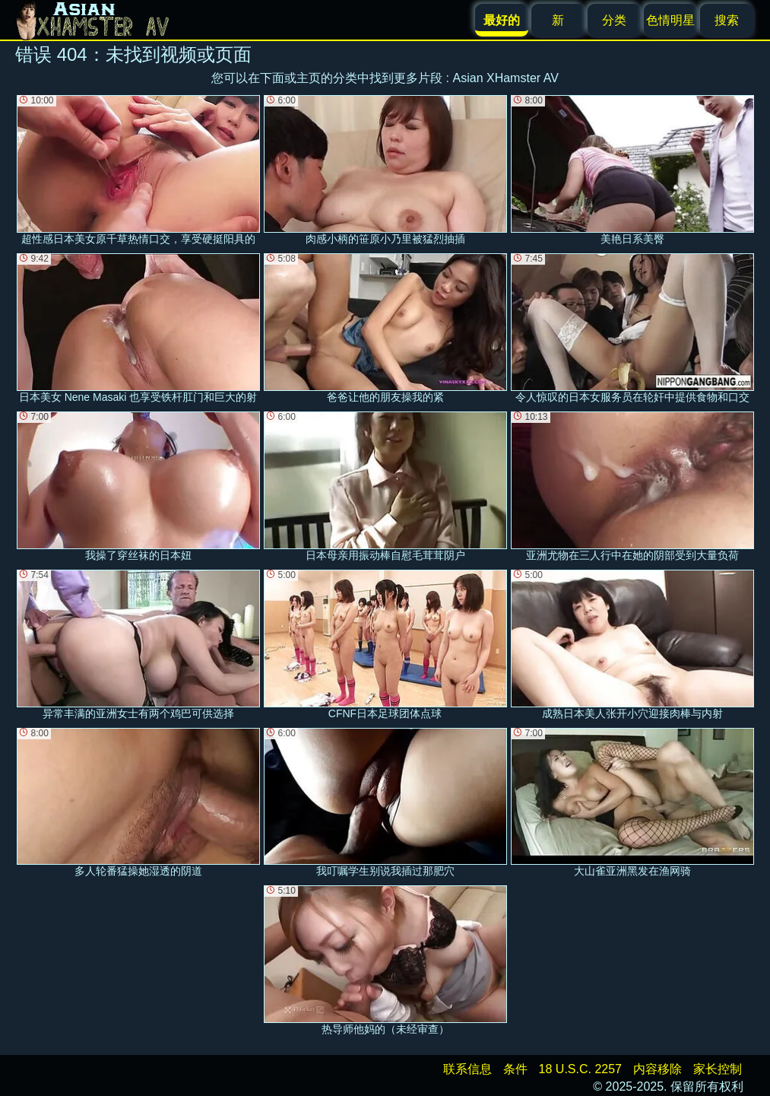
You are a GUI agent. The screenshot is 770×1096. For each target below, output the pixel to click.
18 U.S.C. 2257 (580, 1069)
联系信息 (467, 1069)
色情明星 (670, 20)
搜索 (727, 20)
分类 (614, 20)
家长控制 (717, 1069)
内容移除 (657, 1069)
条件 (515, 1069)
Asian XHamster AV (506, 77)
